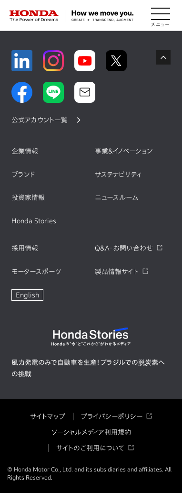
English (27, 295)
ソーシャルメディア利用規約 (91, 432)
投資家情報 (28, 197)
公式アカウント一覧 (39, 120)
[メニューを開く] (160, 16)
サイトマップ (47, 416)
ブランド (23, 174)
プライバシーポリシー (111, 416)
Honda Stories (33, 221)
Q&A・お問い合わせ (124, 248)
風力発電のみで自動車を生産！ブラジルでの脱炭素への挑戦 (88, 368)
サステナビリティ (118, 174)
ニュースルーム (116, 197)
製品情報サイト (117, 271)
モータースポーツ (36, 271)
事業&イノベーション (123, 151)
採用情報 (24, 248)
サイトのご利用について (90, 448)
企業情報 (24, 151)
